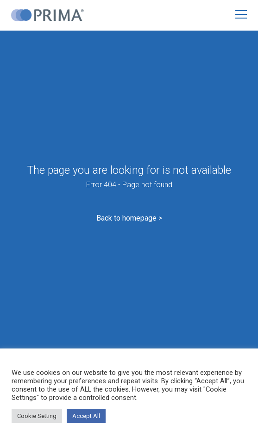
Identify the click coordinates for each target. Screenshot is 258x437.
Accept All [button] (86, 415)
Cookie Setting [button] (37, 415)
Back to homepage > (129, 218)
